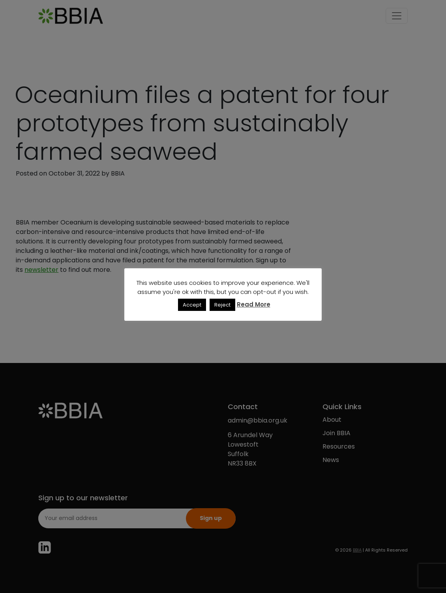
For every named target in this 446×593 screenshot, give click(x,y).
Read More (253, 304)
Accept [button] (192, 305)
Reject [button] (222, 305)
